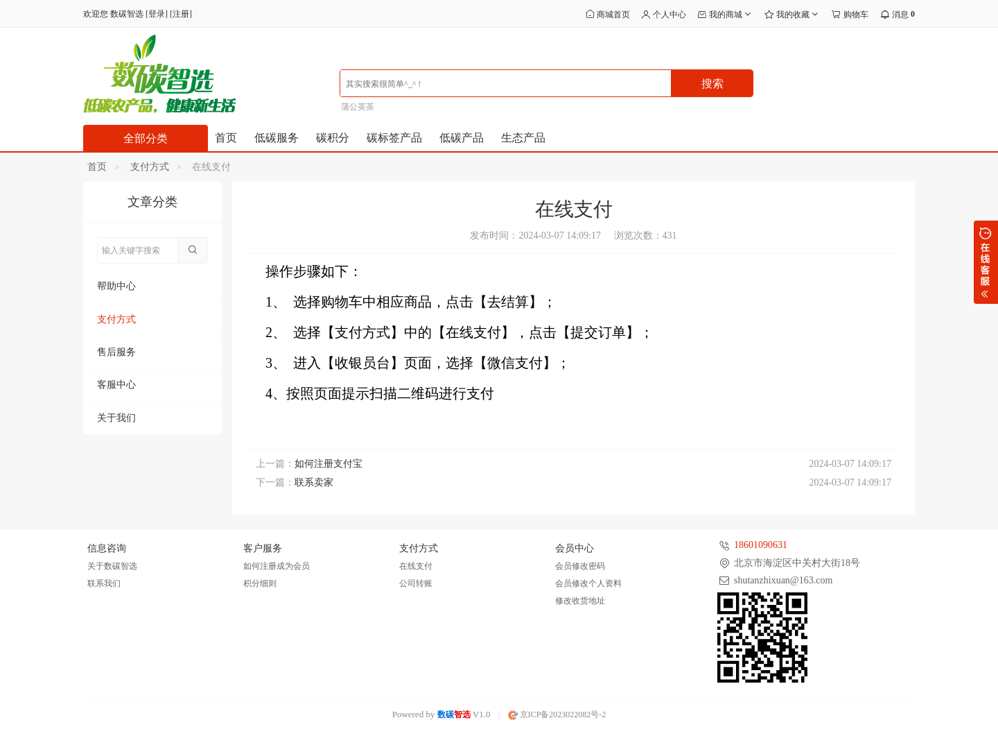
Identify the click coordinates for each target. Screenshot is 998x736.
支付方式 (149, 167)
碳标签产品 (394, 138)
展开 (986, 262)
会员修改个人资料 (588, 583)
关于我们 (116, 418)
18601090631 (760, 545)
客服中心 (116, 384)
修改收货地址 (580, 601)
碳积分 (332, 138)
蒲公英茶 (357, 107)
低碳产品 (461, 138)
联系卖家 (314, 482)
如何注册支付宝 (328, 464)
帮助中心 (116, 286)
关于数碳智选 (112, 566)
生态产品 (523, 138)
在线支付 (415, 566)
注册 (181, 14)
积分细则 (260, 583)
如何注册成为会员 (276, 566)
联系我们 (104, 583)
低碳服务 (276, 138)
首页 (226, 138)
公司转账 (415, 583)
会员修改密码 (580, 566)
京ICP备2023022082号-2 (557, 714)
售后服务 (116, 352)
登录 (156, 14)
